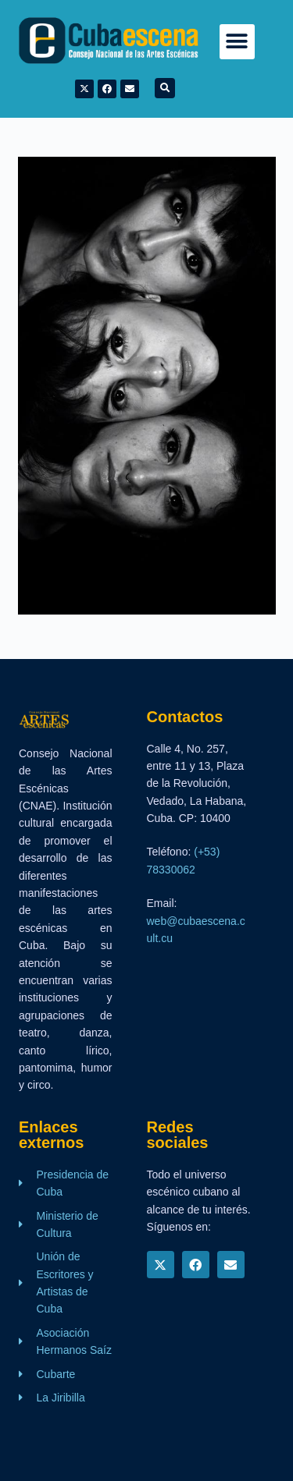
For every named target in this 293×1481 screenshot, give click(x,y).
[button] (237, 41)
